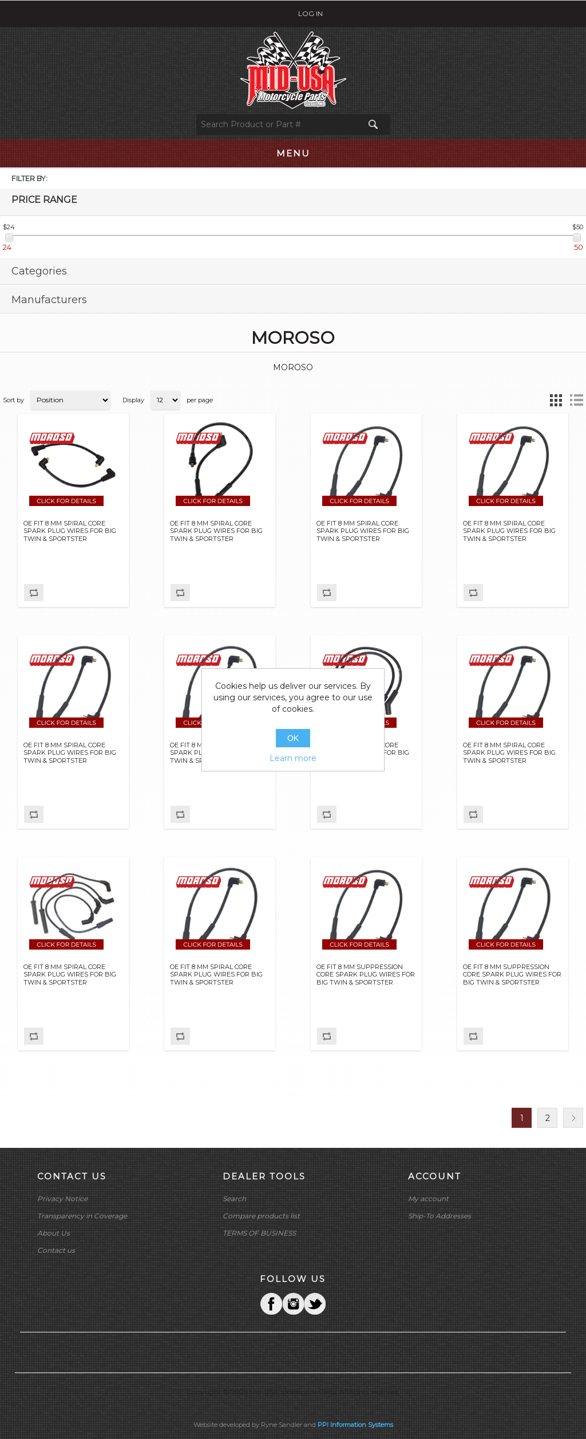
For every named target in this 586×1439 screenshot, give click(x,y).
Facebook (271, 1304)
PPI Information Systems (355, 1425)
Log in (310, 13)
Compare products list (261, 1215)
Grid (556, 400)
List (576, 400)
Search (234, 1198)
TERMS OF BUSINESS (259, 1233)
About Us (53, 1233)
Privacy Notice (62, 1198)
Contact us (56, 1250)
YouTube (315, 1304)
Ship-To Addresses (439, 1215)
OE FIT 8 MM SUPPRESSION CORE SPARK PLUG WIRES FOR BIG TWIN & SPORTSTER (365, 974)
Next (573, 1118)
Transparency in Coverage (82, 1215)
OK (293, 738)
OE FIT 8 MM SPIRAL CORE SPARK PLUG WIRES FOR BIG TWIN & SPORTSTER (69, 531)
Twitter (293, 1304)
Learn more (293, 758)
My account (428, 1198)
